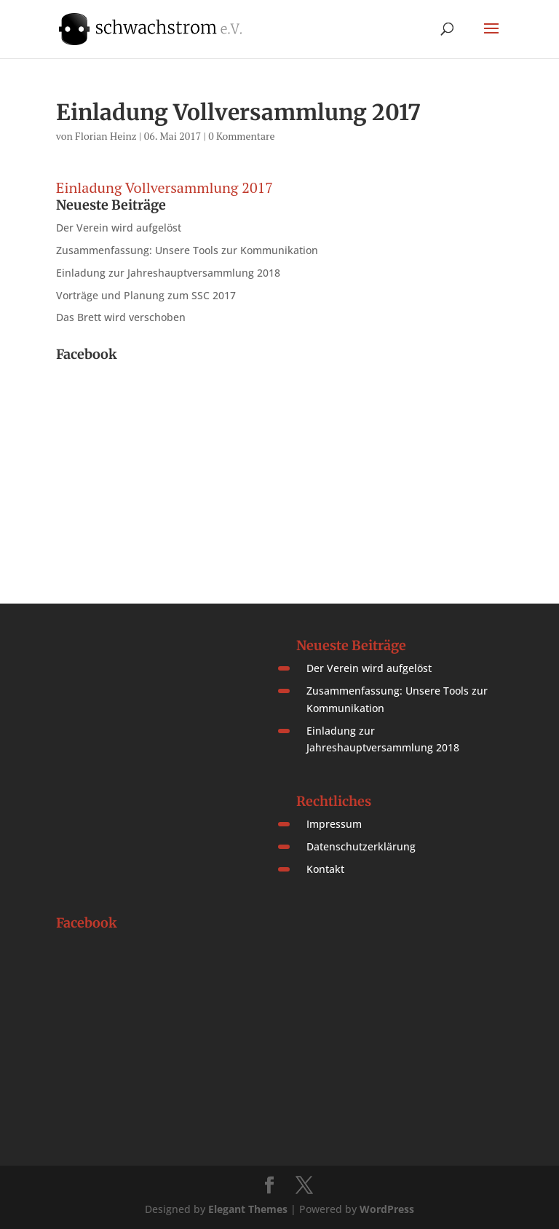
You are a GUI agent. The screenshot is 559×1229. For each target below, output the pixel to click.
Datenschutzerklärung (361, 846)
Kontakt (325, 869)
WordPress (387, 1209)
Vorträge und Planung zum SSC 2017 (146, 295)
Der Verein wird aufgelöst (118, 227)
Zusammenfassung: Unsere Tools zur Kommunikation (187, 250)
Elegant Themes (248, 1209)
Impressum (334, 824)
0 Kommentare (241, 136)
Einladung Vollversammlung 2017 (164, 187)
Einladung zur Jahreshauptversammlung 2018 (168, 273)
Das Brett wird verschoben (121, 317)
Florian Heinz (106, 136)
